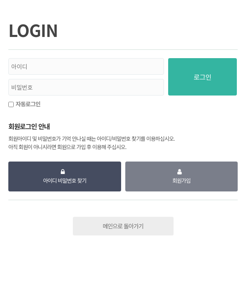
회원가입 (181, 180)
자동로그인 (28, 104)
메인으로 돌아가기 (123, 226)
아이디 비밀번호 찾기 (64, 180)
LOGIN (33, 30)
